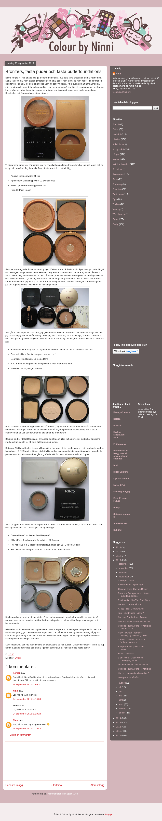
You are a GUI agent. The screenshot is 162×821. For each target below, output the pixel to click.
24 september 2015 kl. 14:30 (27, 699)
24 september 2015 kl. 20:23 (27, 713)
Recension (118, 174)
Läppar (116, 154)
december (124, 564)
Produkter (117, 169)
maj (121, 695)
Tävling (116, 204)
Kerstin (17, 673)
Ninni (16, 691)
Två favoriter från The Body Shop (134, 600)
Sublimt (117, 530)
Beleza (116, 419)
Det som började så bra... (130, 604)
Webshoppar (119, 214)
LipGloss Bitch (121, 478)
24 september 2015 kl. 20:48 (27, 728)
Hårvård (116, 139)
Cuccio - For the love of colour (132, 617)
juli (120, 687)
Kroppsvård (118, 149)
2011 (119, 731)
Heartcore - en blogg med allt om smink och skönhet (120, 454)
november (124, 568)
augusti (122, 683)
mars (121, 704)
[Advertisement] (55, 761)
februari (123, 708)
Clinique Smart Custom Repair (133, 589)
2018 (119, 547)
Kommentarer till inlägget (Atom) (63, 793)
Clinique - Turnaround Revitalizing (134, 669)
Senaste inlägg (14, 785)
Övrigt (18, 658)
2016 (119, 555)
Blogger (109, 814)
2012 (119, 726)
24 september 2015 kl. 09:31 (27, 684)
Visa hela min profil (122, 92)
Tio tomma (118, 194)
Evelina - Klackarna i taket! (119, 435)
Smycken (117, 189)
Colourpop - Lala (126, 580)
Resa (115, 179)
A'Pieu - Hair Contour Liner (131, 608)
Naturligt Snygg (121, 491)
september (124, 576)
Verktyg (116, 209)
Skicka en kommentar (20, 735)
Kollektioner (118, 144)
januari (122, 712)
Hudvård (117, 134)
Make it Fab (119, 485)
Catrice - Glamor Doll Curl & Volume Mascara (131, 641)
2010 (119, 735)
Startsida (56, 785)
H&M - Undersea (126, 653)
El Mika (117, 425)
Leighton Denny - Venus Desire (133, 664)
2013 (119, 722)
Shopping (117, 184)
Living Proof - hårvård (128, 677)
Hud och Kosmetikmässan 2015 (133, 673)
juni (121, 691)
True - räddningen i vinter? (131, 613)
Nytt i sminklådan (121, 164)
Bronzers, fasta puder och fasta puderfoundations (133, 594)
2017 (119, 551)
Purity (116, 507)
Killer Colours (120, 472)
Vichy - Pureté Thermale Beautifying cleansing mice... (133, 634)
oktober (123, 572)
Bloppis (116, 124)
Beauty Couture (121, 412)
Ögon (115, 219)
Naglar (116, 159)
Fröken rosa (119, 444)
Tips (115, 199)
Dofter (115, 129)
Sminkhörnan (120, 523)
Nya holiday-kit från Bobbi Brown (134, 621)
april (121, 700)
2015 (119, 560)
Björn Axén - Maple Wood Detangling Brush (130, 659)
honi (115, 465)
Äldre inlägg (97, 785)
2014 (119, 718)
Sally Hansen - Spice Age (130, 584)
